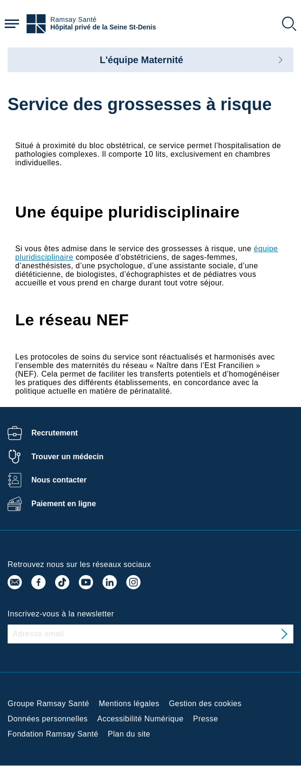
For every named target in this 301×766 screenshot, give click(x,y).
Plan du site (129, 734)
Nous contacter (58, 480)
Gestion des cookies (205, 704)
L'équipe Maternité (141, 60)
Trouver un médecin (67, 457)
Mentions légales (129, 704)
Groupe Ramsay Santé (48, 704)
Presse (205, 719)
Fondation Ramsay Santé (53, 734)
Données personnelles (48, 719)
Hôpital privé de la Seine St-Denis (103, 27)
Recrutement (54, 433)
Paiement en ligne (63, 504)
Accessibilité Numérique (140, 719)
